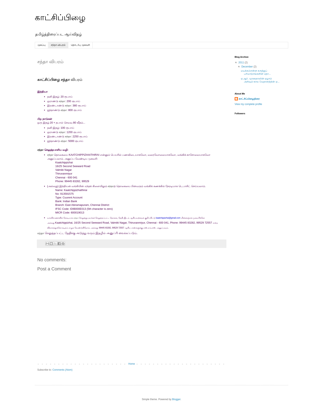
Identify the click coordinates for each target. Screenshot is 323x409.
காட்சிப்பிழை (60, 17)
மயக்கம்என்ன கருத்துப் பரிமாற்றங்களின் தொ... (256, 72)
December (247, 66)
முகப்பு (41, 45)
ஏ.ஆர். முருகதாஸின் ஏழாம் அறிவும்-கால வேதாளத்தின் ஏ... (260, 80)
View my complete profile (248, 104)
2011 (242, 62)
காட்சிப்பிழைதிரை (249, 98)
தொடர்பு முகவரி (80, 45)
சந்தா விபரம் (58, 45)
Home (131, 363)
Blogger (176, 399)
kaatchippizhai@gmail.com (168, 218)
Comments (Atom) (62, 369)
